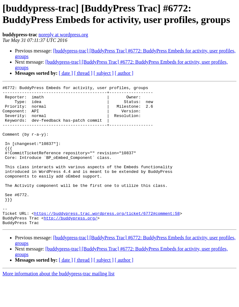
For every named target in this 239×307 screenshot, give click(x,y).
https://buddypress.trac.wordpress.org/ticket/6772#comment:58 (107, 239)
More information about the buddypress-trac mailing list (58, 301)
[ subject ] (104, 73)
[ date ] (66, 73)
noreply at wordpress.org (63, 34)
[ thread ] (83, 73)
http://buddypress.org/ (70, 245)
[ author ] (124, 73)
